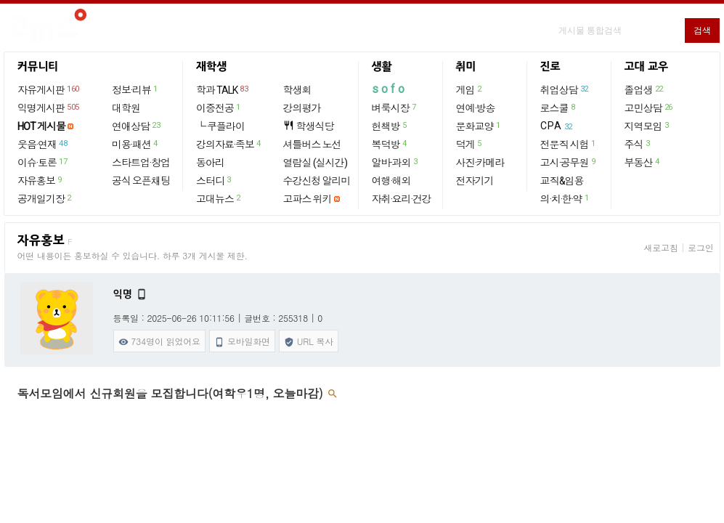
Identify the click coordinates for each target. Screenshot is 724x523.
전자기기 (475, 181)
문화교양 (479, 125)
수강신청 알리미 (317, 181)
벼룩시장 (395, 107)
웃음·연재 (42, 143)
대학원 (126, 108)
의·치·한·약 (565, 198)
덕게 (469, 143)
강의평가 (302, 108)
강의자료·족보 (229, 143)
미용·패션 (135, 143)
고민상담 (649, 107)
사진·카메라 (480, 163)
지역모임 (647, 125)
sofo (389, 89)
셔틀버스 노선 (312, 144)
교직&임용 (562, 181)
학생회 (297, 90)
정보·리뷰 (135, 89)
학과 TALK (222, 89)
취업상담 (565, 89)
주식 (638, 143)
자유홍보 (40, 180)
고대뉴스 (219, 198)
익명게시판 (49, 107)
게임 (469, 89)
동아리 (210, 163)
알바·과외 (395, 162)
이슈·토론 (42, 162)
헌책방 (390, 125)
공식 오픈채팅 (141, 181)
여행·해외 (391, 181)
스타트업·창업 (141, 163)
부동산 (643, 162)
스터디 (214, 180)
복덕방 (390, 143)
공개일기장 (45, 198)
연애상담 (136, 125)
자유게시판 (49, 89)
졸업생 (644, 89)
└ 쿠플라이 (220, 126)
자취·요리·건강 (401, 199)
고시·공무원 (568, 162)
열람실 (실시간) (315, 163)
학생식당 (308, 126)
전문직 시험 (568, 143)
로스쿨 (558, 107)
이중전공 (219, 107)
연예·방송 (475, 108)
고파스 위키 (307, 199)
